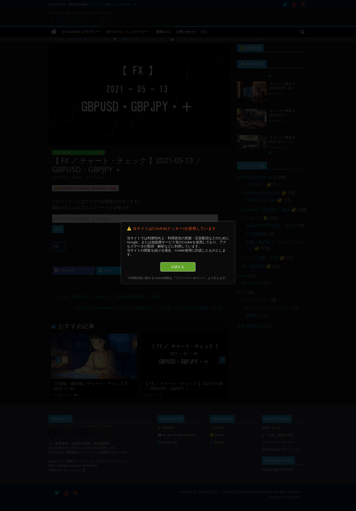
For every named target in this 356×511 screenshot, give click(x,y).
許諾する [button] (178, 267)
